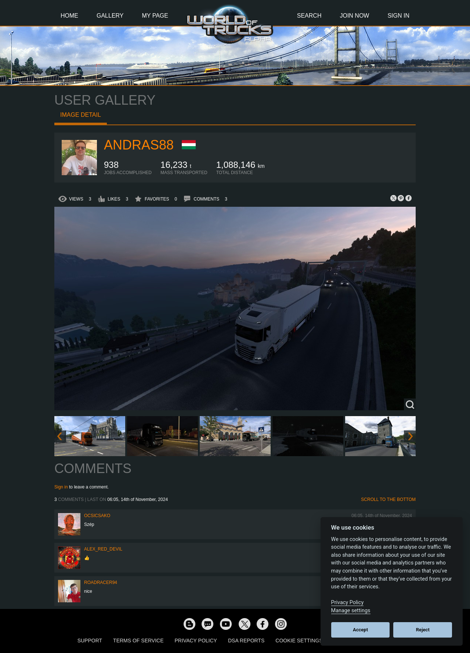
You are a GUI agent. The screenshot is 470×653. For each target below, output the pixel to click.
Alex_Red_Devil (103, 549)
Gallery (110, 15)
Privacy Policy (196, 640)
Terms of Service (138, 640)
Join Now (354, 15)
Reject (423, 629)
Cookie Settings (298, 640)
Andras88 (139, 144)
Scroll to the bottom (388, 499)
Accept (360, 629)
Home (69, 15)
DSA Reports (246, 640)
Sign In (398, 15)
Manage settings (350, 610)
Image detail (80, 115)
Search (309, 15)
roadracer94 (100, 582)
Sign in (61, 487)
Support (89, 640)
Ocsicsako (97, 515)
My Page (155, 15)
